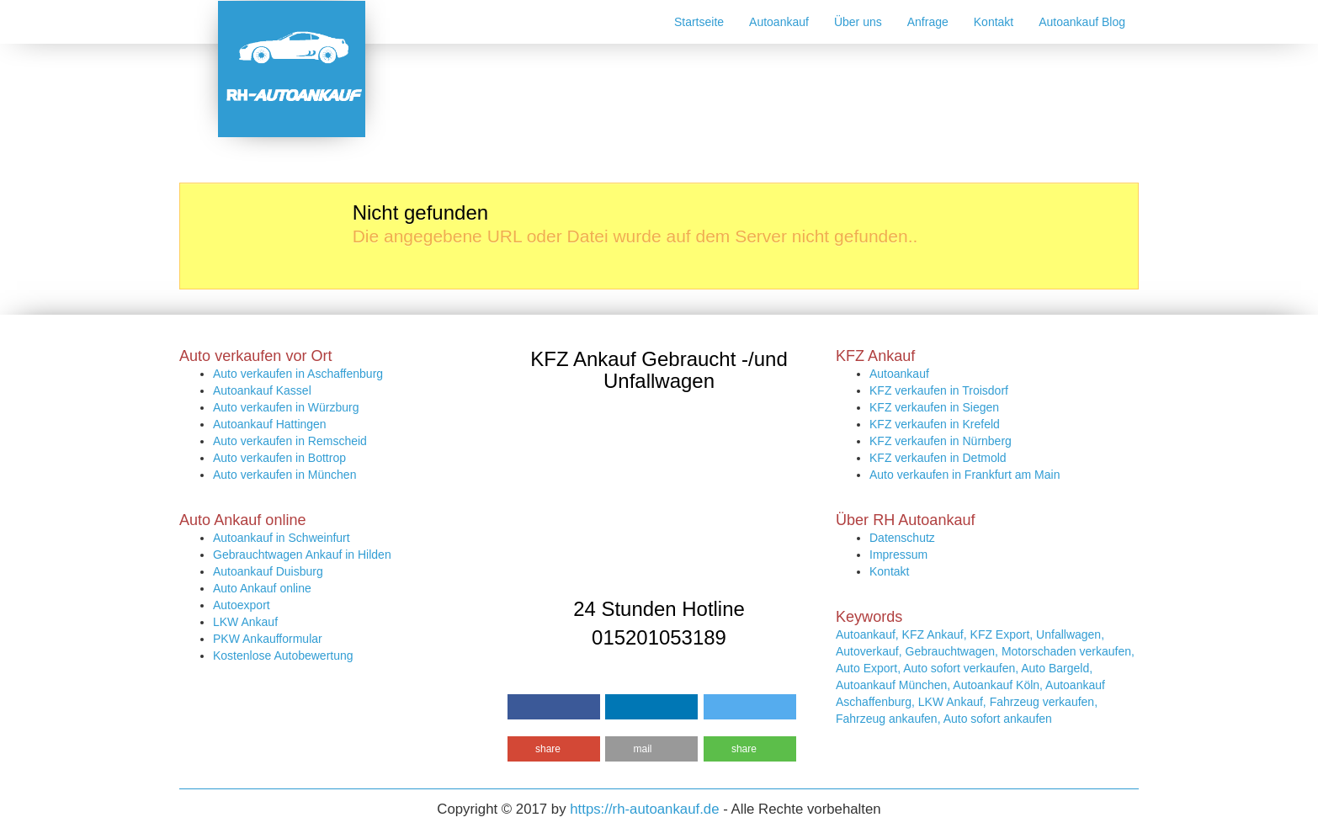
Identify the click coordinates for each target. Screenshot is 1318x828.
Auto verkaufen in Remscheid (290, 441)
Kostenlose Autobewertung (283, 655)
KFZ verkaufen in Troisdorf (938, 390)
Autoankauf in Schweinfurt (281, 537)
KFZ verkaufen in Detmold (938, 457)
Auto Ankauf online (262, 588)
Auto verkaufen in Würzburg (286, 407)
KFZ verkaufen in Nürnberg (940, 441)
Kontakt (993, 22)
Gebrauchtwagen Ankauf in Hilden (302, 554)
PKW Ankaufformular (267, 638)
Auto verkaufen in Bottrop (279, 457)
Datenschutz (902, 537)
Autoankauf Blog (1082, 22)
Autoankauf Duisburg (268, 571)
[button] (554, 706)
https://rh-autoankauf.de (644, 809)
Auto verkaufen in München (284, 474)
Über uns (858, 22)
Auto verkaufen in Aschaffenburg (298, 373)
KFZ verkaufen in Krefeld (934, 424)
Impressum (898, 554)
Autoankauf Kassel (262, 390)
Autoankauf (779, 22)
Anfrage (928, 22)
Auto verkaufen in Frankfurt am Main (964, 474)
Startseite (699, 22)
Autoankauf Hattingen (270, 424)
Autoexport (241, 605)
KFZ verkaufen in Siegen (934, 407)
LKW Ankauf (245, 622)
